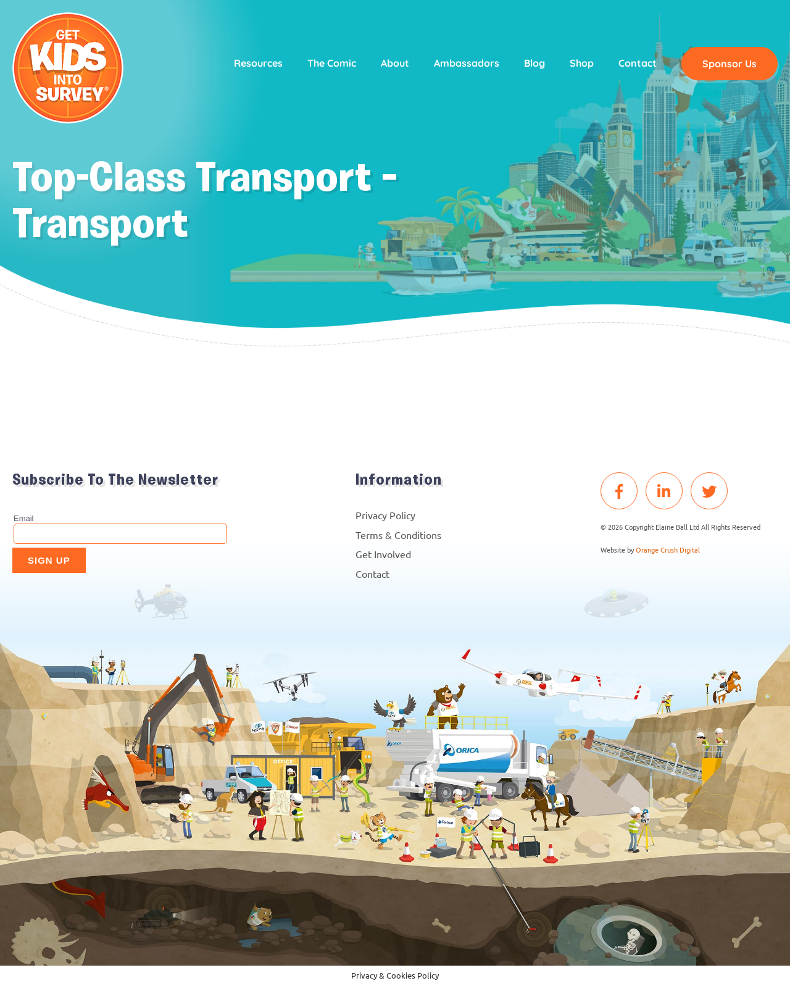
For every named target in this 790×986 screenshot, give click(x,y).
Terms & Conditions (398, 535)
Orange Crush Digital (668, 549)
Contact (637, 63)
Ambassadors (466, 63)
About (395, 63)
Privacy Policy (385, 515)
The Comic (331, 63)
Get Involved (383, 554)
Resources (258, 63)
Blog (534, 63)
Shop (582, 63)
